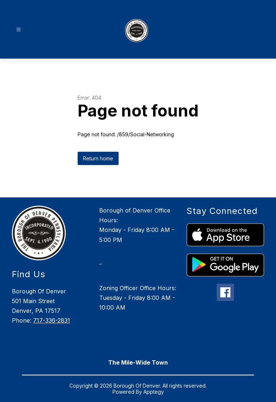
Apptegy (153, 392)
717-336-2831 (51, 320)
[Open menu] (18, 30)
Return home (98, 158)
